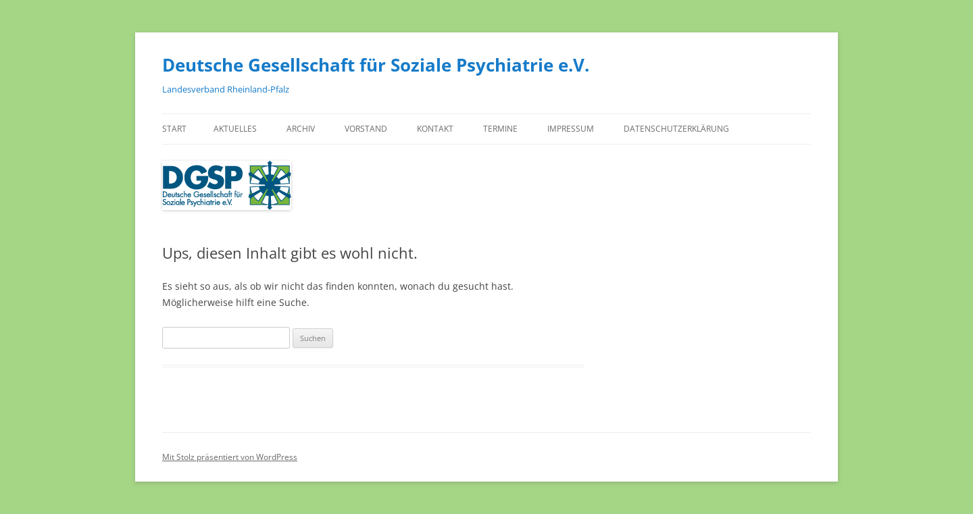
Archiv (300, 128)
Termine (500, 128)
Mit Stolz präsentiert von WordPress (229, 457)
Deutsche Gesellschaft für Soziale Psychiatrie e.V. (375, 65)
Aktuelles (235, 128)
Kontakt (435, 128)
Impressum (570, 128)
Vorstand (366, 128)
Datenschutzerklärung (676, 128)
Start (174, 128)
